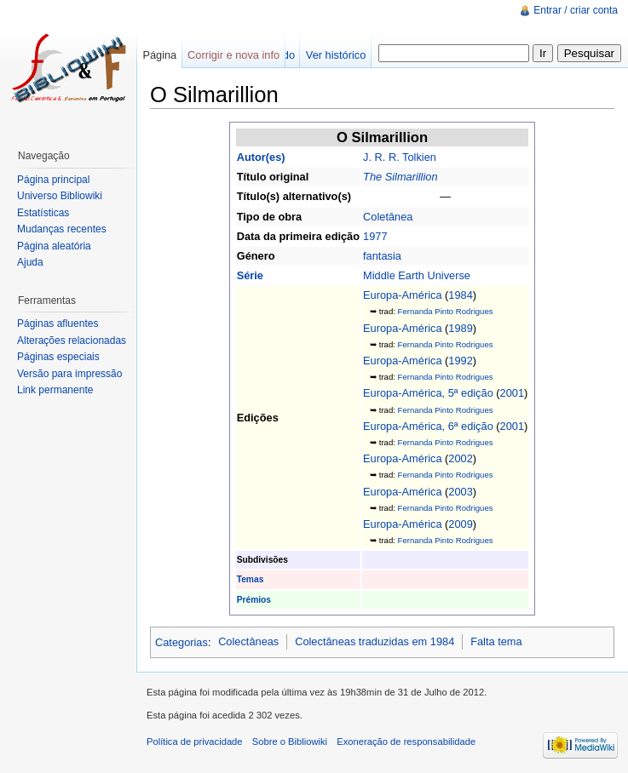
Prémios (254, 599)
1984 (460, 295)
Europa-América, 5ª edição (428, 392)
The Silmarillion (400, 176)
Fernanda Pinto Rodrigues (445, 311)
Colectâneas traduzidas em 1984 (374, 641)
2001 (512, 392)
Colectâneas (248, 641)
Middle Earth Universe (416, 275)
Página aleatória (54, 246)
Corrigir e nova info (233, 55)
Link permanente (55, 390)
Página (159, 55)
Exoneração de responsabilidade (406, 741)
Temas (250, 579)
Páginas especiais (58, 357)
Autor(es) (261, 157)
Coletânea (387, 216)
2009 (460, 524)
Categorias (181, 641)
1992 (460, 360)
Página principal (53, 180)
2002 (460, 458)
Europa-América (402, 295)
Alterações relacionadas (71, 340)
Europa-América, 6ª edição (428, 426)
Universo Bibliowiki (59, 196)
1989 (460, 328)
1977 (375, 236)
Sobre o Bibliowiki (289, 741)
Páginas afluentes (57, 323)
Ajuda (30, 262)
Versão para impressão (69, 374)
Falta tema (495, 641)
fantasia (382, 255)
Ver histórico (336, 55)
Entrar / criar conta (575, 10)
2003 (460, 491)
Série (250, 275)
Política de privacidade (195, 741)
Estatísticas (43, 213)
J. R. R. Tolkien (399, 157)
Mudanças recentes (62, 229)
